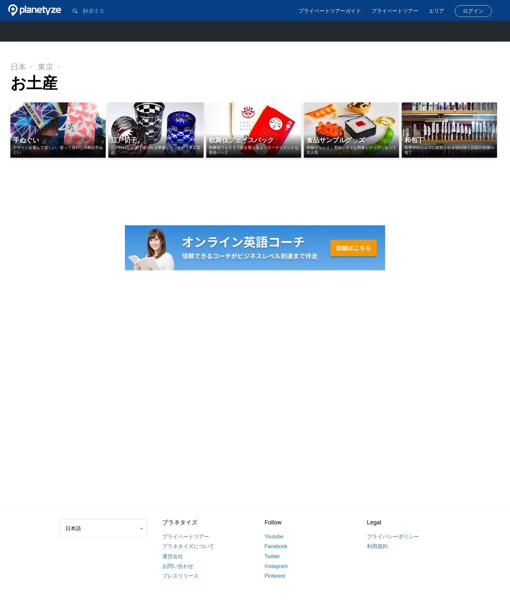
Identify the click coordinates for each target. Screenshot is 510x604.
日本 (21, 66)
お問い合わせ (178, 566)
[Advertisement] (255, 390)
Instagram (276, 566)
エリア (436, 11)
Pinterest (274, 576)
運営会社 (172, 556)
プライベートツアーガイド (330, 11)
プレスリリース (180, 576)
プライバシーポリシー (393, 536)
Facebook (275, 546)
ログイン (473, 11)
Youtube (273, 536)
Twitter (272, 556)
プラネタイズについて (188, 546)
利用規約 (377, 546)
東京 (49, 66)
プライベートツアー (394, 11)
